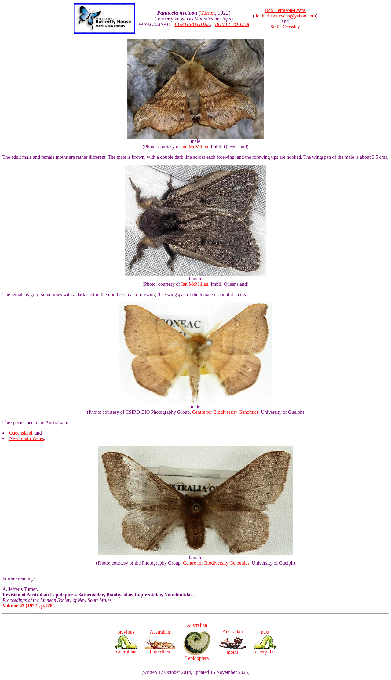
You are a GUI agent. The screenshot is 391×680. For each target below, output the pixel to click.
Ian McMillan (194, 146)
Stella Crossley (285, 26)
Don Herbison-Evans (285, 10)
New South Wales (26, 438)
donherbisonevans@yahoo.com (285, 15)
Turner (207, 13)
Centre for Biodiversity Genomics (225, 412)
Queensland (20, 432)
